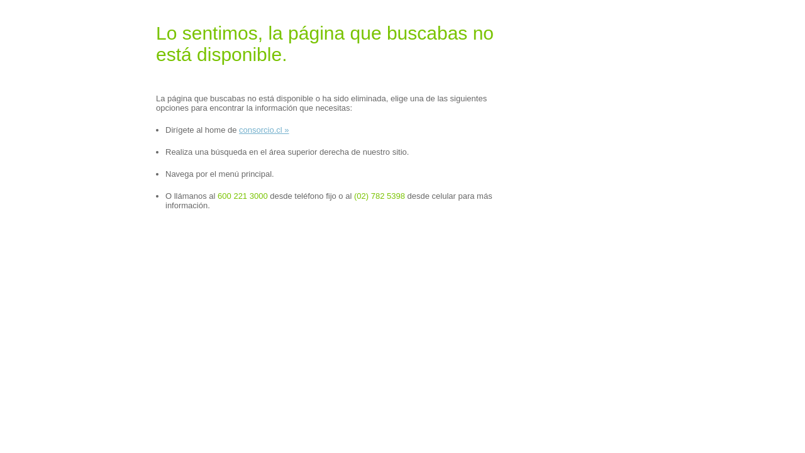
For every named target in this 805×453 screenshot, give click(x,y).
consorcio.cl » (264, 130)
